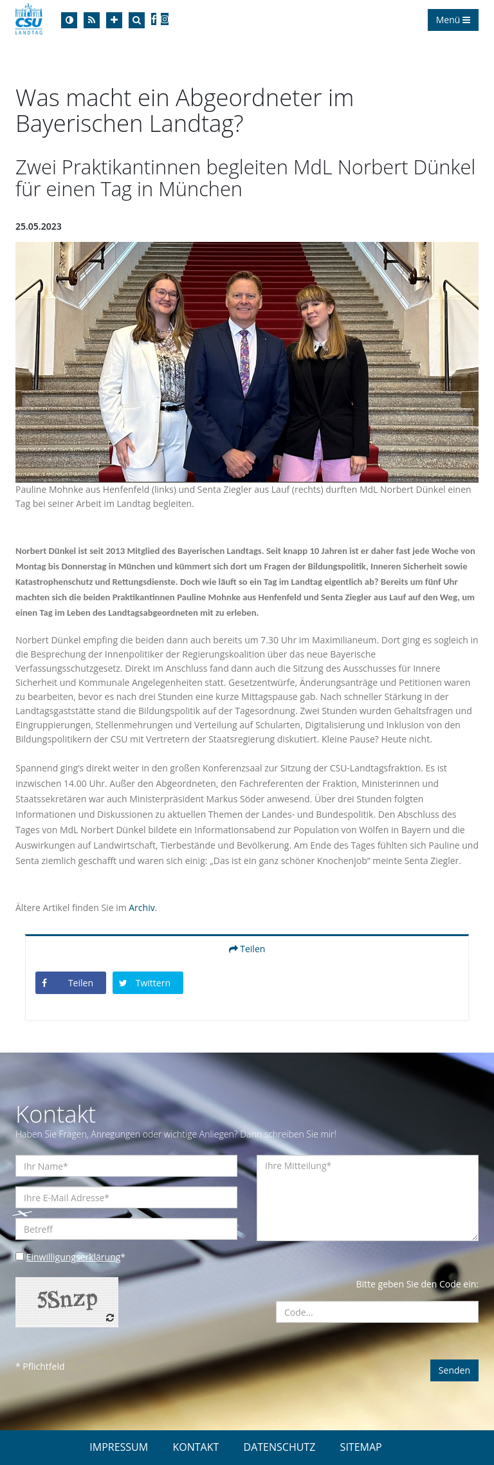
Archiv (141, 907)
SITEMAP (361, 1447)
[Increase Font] (114, 20)
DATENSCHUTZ (280, 1447)
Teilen (247, 949)
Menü (453, 20)
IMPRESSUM (118, 1447)
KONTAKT (195, 1447)
